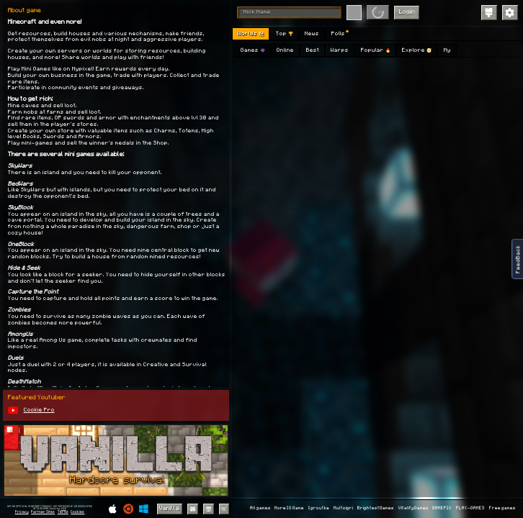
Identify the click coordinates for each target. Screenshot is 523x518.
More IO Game (289, 508)
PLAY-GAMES (470, 508)
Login (407, 11)
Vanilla (169, 508)
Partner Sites (43, 512)
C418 (63, 508)
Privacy (22, 512)
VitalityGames (413, 508)
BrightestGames (375, 508)
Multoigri (343, 508)
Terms (63, 512)
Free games (502, 508)
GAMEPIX (442, 508)
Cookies (77, 512)
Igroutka (318, 508)
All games (260, 508)
